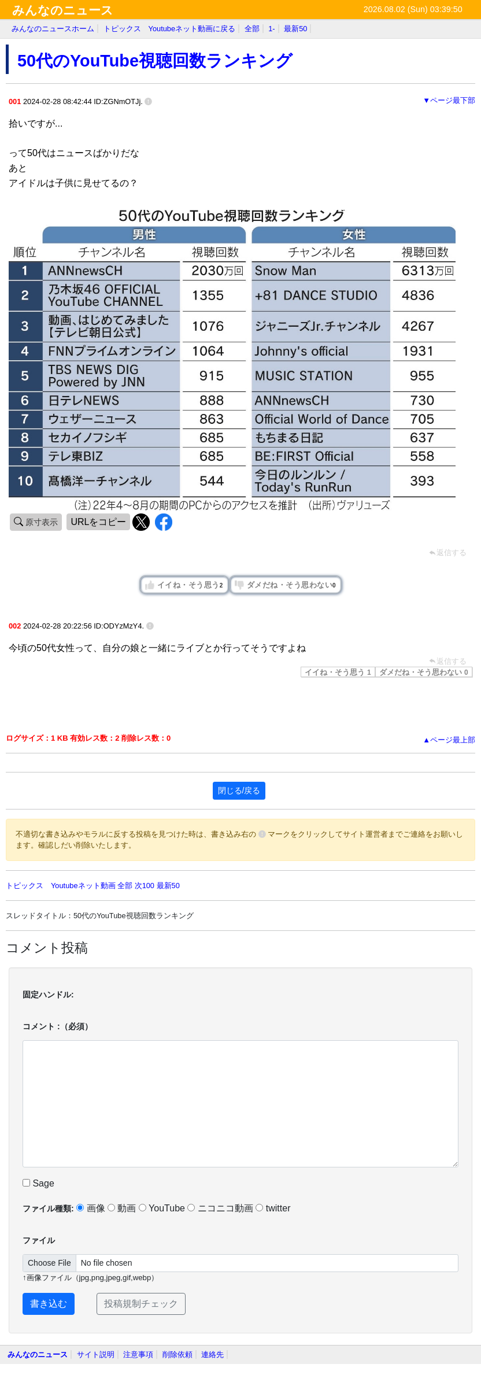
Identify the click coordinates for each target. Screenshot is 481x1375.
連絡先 (212, 1354)
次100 (144, 885)
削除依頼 (177, 1354)
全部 (252, 28)
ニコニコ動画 (220, 1208)
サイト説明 (95, 1354)
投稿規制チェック (141, 1304)
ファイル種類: (48, 1208)
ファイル (39, 1240)
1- (271, 28)
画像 (90, 1208)
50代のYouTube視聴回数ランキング (155, 60)
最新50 (295, 28)
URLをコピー (98, 522)
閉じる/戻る (239, 790)
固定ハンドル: (48, 994)
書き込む (48, 1304)
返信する (448, 661)
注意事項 (138, 1354)
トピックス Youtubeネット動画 (61, 885)
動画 (122, 1208)
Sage (38, 1183)
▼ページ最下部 (449, 100)
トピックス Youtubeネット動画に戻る (169, 28)
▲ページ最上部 (449, 739)
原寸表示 (40, 522)
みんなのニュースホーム (53, 28)
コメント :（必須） (57, 1026)
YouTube (162, 1208)
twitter (273, 1208)
